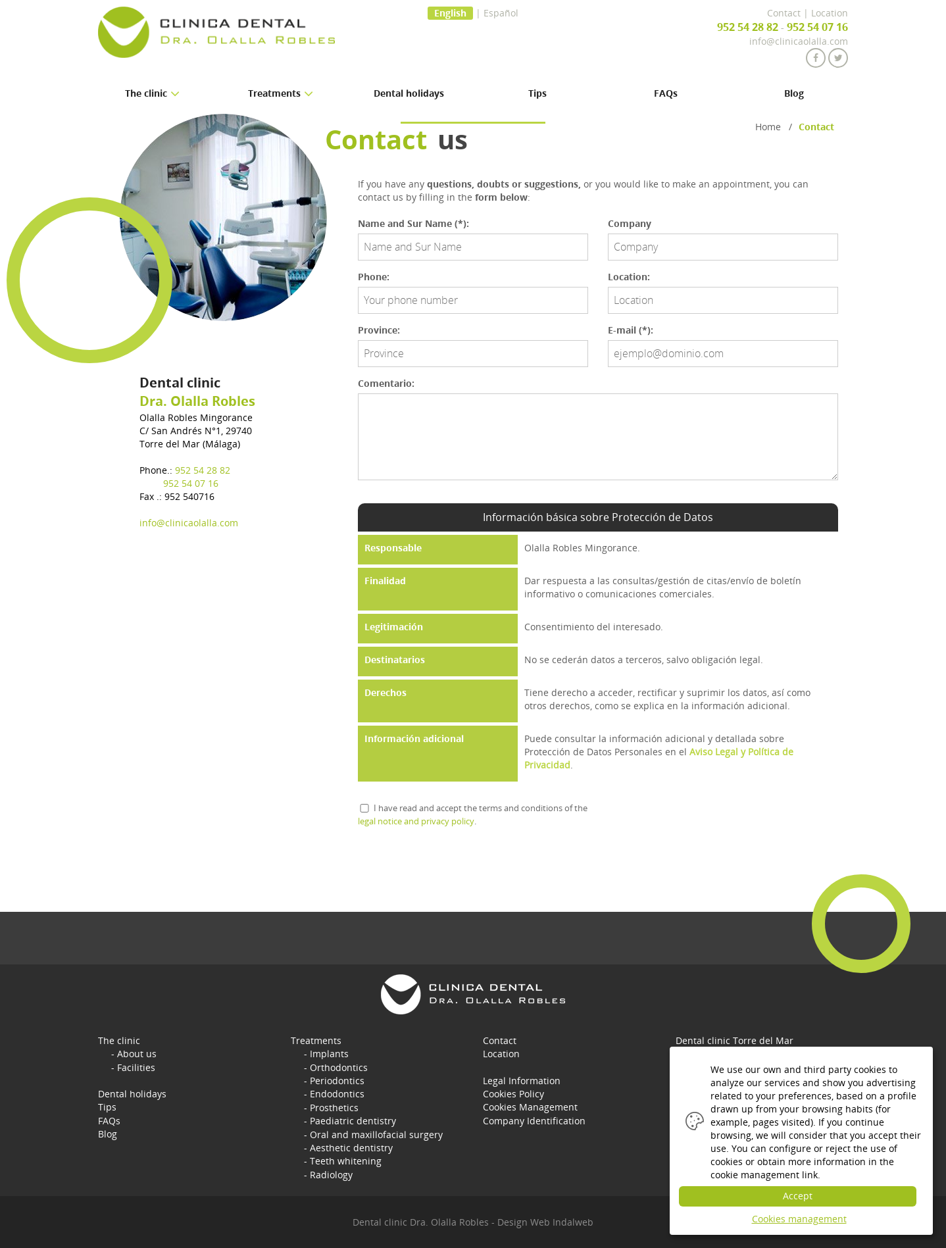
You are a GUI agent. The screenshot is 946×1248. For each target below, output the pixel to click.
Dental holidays (409, 93)
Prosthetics (334, 1106)
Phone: (373, 276)
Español (501, 13)
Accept (801, 1195)
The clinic (119, 1040)
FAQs (666, 93)
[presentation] (458, 866)
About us (137, 1053)
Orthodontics (339, 1067)
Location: (629, 276)
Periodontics (337, 1080)
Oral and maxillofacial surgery (376, 1132)
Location (829, 13)
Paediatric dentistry (353, 1119)
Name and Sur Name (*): (413, 223)
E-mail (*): (630, 330)
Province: (379, 330)
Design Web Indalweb (545, 1221)
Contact (784, 13)
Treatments (316, 1040)
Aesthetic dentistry (351, 1145)
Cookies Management (530, 1106)
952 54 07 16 (817, 27)
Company (629, 223)
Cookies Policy (513, 1093)
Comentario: (386, 383)
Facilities (136, 1067)
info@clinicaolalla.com (798, 41)
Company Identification (534, 1119)
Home (768, 126)
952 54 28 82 (747, 27)
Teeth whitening (346, 1159)
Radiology (331, 1172)
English (450, 13)
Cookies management (799, 1218)
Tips (537, 93)
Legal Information (521, 1080)
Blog (794, 93)
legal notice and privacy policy (416, 821)
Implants (329, 1053)
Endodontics (337, 1093)
